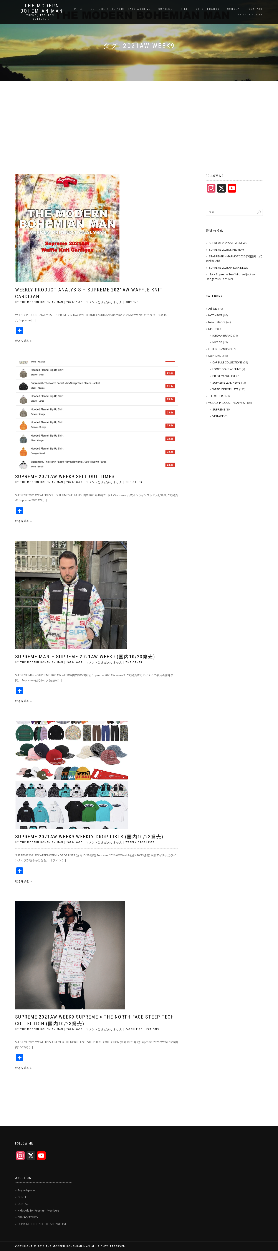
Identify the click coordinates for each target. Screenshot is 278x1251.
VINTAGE (218, 416)
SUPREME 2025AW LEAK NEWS (228, 268)
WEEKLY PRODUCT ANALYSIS (226, 403)
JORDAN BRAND (222, 335)
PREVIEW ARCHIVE (224, 376)
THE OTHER (134, 482)
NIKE (184, 9)
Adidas (212, 309)
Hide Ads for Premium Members (39, 1210)
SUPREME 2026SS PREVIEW (226, 250)
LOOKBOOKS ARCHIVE (226, 369)
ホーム (78, 9)
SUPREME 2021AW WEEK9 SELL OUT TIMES (65, 476)
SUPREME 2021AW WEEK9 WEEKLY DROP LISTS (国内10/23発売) (89, 836)
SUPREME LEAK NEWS (226, 382)
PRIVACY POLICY (250, 14)
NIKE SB (217, 342)
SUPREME (166, 9)
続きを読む (22, 341)
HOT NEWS (215, 315)
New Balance (216, 322)
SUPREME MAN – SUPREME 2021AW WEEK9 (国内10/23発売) (85, 656)
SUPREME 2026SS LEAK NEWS (228, 243)
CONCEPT (234, 9)
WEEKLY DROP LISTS (140, 842)
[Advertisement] (139, 113)
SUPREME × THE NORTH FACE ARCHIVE (121, 9)
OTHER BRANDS (207, 9)
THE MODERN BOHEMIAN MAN (41, 8)
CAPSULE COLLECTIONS (142, 1029)
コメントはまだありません (104, 302)
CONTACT (256, 9)
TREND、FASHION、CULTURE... (42, 17)
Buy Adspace (26, 1190)
